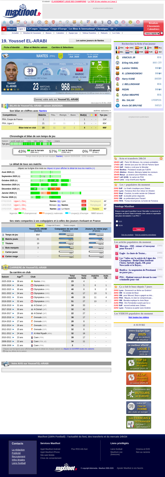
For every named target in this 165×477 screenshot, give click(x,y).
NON (121, 225)
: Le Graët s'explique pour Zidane (132, 188)
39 (30, 71)
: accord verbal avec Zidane (130, 305)
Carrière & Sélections (63, 47)
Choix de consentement (50, 458)
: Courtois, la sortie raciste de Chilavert (134, 193)
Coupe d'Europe (58, 29)
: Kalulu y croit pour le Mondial (131, 167)
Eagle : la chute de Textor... (133, 253)
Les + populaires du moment (135, 184)
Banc (74, 115)
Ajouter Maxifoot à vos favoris (130, 468)
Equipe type (73, 33)
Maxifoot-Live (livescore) (116, 453)
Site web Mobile (47, 455)
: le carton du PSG (129, 177)
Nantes (43, 111)
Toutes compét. (69, 225)
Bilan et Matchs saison (35, 47)
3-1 (59, 205)
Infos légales (18, 459)
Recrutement (18, 456)
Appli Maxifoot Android (50, 449)
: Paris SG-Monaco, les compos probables (136, 162)
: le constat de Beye (126, 293)
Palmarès (104, 33)
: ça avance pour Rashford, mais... (133, 175)
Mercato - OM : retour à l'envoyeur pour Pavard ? (137, 247)
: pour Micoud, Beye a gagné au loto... (134, 295)
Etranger (44, 29)
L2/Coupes (32, 29)
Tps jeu (105, 115)
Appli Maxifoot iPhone (50, 452)
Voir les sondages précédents (145, 235)
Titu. (54, 115)
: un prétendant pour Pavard (129, 198)
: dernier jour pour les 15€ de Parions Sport (136, 165)
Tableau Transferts (89, 33)
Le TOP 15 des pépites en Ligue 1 (102, 2)
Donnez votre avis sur (56, 99)
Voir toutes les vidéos (138, 317)
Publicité (16, 453)
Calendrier (60, 33)
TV (112, 29)
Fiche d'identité (12, 47)
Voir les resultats (127, 235)
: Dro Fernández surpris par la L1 (132, 303)
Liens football (19, 463)
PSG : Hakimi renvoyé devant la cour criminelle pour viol (138, 278)
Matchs (43, 115)
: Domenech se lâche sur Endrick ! (133, 290)
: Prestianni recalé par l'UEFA (132, 170)
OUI (120, 221)
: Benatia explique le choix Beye (131, 300)
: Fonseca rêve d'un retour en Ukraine (134, 191)
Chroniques (102, 29)
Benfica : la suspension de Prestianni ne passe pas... (138, 271)
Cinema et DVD (143, 449)
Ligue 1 (21, 29)
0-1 (59, 201)
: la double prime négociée (129, 196)
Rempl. (64, 115)
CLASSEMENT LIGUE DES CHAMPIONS (69, 2)
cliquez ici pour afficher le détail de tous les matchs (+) (71, 168)
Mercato (12, 29)
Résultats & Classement (32, 33)
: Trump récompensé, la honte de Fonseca (136, 201)
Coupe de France (53, 225)
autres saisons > (102, 110)
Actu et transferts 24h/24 (132, 158)
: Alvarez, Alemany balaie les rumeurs (136, 172)
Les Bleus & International (81, 29)
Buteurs (48, 33)
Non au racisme (143, 452)
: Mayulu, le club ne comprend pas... (133, 298)
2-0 (59, 209)
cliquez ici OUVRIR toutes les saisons (78, 349)
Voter (138, 229)
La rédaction (18, 449)
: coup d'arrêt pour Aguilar (130, 180)
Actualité (15, 33)
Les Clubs (116, 33)
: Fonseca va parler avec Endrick (132, 308)
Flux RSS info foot (79, 449)
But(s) (84, 115)
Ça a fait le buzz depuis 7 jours (135, 286)
